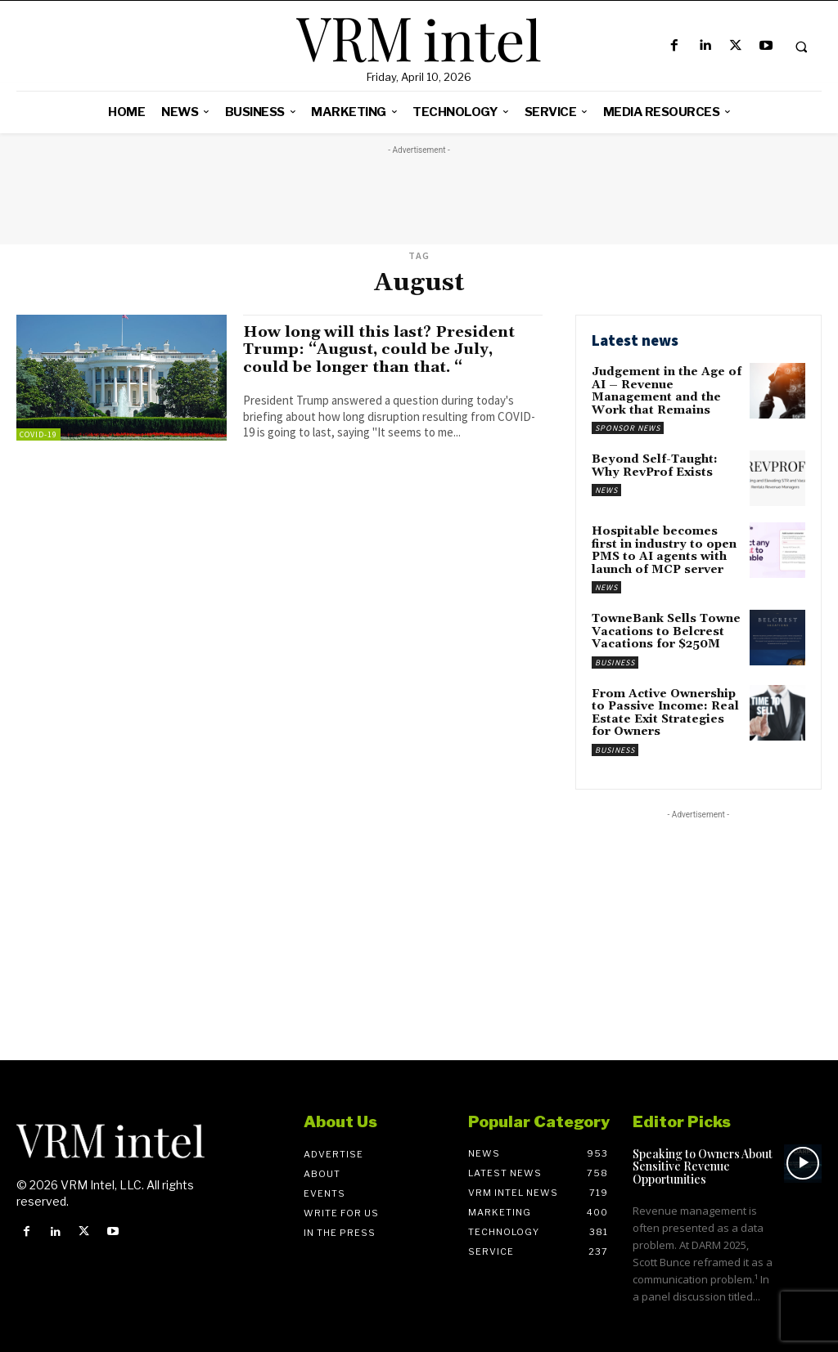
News (606, 489)
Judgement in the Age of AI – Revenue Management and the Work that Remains (666, 391)
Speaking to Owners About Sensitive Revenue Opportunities (703, 1164)
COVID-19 (38, 434)
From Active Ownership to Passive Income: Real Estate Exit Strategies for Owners (665, 711)
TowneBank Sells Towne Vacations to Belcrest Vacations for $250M (666, 631)
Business (615, 661)
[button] (801, 46)
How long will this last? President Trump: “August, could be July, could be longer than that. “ (381, 349)
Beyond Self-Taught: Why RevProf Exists (654, 465)
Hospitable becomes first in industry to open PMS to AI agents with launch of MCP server (664, 550)
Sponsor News (627, 428)
